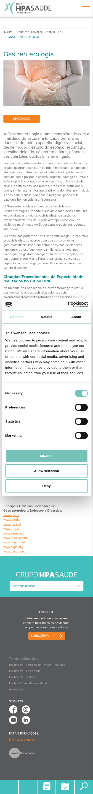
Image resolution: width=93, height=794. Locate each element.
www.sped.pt (12, 520)
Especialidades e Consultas (40, 32)
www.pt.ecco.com (15, 538)
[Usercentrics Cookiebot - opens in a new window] (68, 304)
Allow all (46, 456)
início (7, 32)
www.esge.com (13, 533)
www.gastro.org (14, 551)
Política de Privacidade (25, 671)
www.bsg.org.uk (14, 542)
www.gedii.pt (12, 524)
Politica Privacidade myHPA (28, 683)
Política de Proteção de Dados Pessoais (37, 665)
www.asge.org (13, 547)
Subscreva (40, 636)
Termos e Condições (23, 659)
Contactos (16, 689)
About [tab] (76, 317)
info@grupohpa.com (23, 740)
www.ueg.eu (12, 529)
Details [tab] (46, 317)
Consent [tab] (17, 317)
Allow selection (46, 471)
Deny (46, 486)
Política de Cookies (22, 677)
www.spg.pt (11, 515)
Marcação (21, 119)
